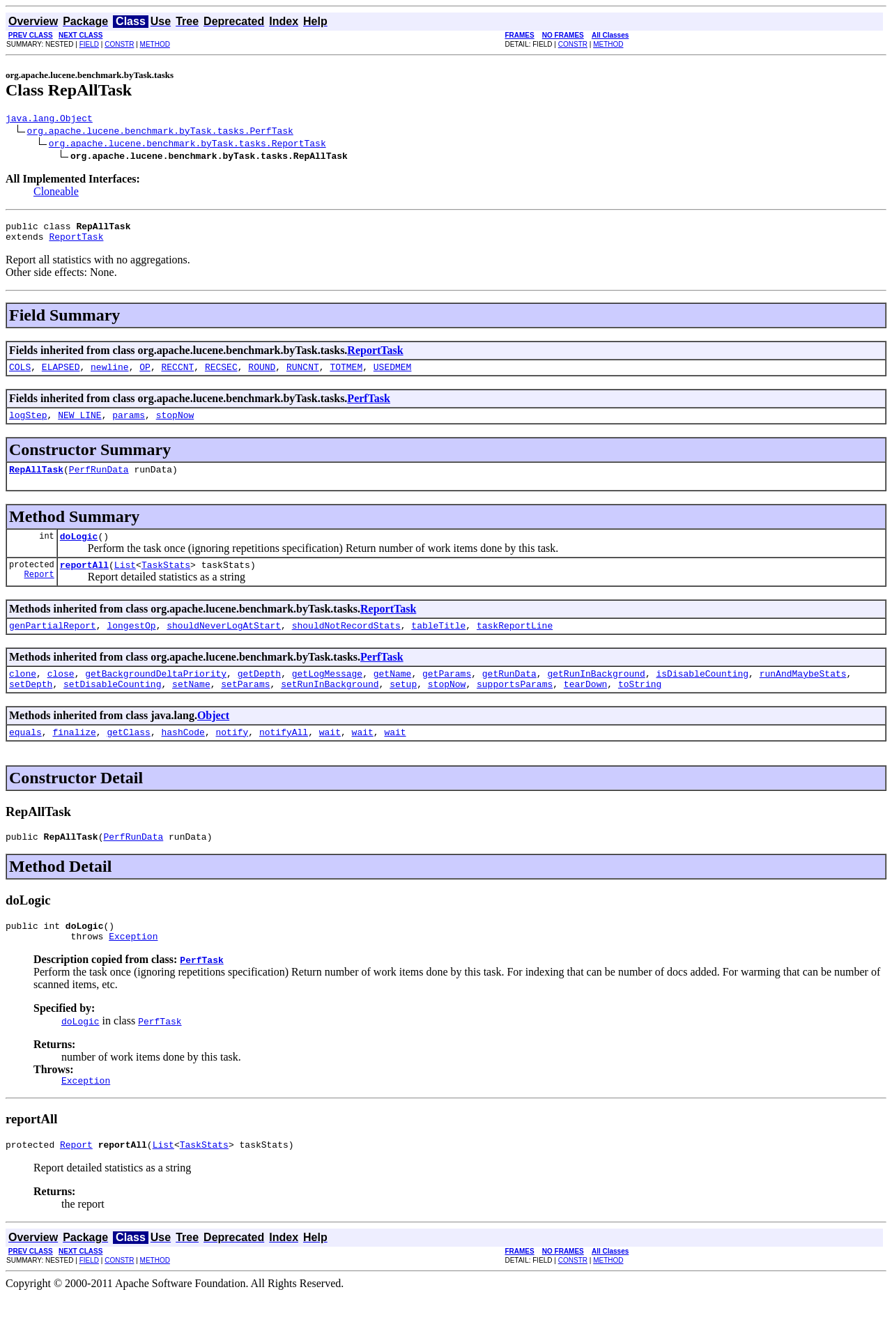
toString (639, 706)
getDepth (259, 694)
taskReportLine (515, 644)
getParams (446, 694)
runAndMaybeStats (803, 694)
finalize (73, 757)
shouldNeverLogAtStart (224, 644)
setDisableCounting (112, 706)
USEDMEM (393, 375)
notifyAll (283, 757)
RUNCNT (302, 375)
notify (231, 757)
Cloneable (56, 193)
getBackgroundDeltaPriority (155, 694)
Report (39, 593)
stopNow (175, 425)
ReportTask (76, 242)
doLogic (79, 550)
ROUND (261, 375)
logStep (28, 425)
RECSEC (221, 375)
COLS (20, 375)
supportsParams (515, 706)
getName (393, 694)
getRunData (509, 694)
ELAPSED (61, 375)
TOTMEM (346, 375)
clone (22, 694)
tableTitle (438, 644)
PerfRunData (99, 481)
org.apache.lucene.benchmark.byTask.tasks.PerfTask (160, 132)
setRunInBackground (329, 706)
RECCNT (177, 375)
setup (403, 706)
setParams (245, 706)
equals (25, 757)
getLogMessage (327, 694)
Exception (133, 967)
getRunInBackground (596, 694)
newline (110, 375)
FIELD (89, 44)
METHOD (155, 44)
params (128, 425)
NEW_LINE (79, 425)
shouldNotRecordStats (346, 644)
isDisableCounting (702, 694)
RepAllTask (36, 481)
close (61, 694)
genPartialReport (52, 644)
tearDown (585, 706)
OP (145, 375)
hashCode (182, 757)
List (125, 581)
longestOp (131, 644)
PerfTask (368, 407)
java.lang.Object (49, 120)
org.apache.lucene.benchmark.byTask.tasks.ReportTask (187, 145)
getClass (128, 757)
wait (330, 757)
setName (191, 706)
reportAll (84, 581)
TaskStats (165, 581)
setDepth (30, 706)
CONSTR (119, 44)
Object (213, 738)
